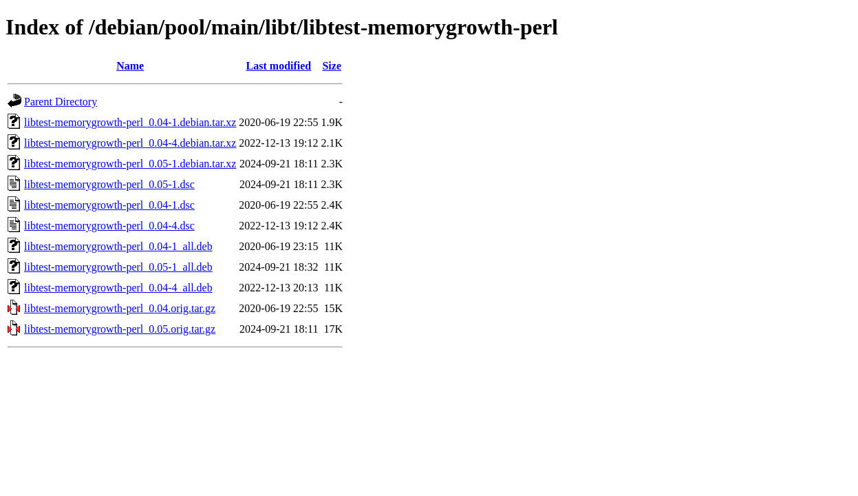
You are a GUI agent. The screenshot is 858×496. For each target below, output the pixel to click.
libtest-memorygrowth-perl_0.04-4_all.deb (118, 287)
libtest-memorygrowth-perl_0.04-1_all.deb (118, 246)
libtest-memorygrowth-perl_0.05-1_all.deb (118, 267)
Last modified (279, 66)
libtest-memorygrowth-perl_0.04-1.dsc (109, 205)
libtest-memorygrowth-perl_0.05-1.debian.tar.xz (130, 163)
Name (130, 66)
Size (331, 66)
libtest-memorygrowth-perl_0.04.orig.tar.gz (119, 308)
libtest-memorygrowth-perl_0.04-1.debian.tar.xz (130, 122)
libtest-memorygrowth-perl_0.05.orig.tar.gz (119, 329)
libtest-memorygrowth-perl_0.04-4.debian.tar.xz (130, 143)
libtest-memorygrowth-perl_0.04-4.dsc (109, 225)
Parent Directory (60, 101)
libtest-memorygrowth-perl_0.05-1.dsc (109, 184)
